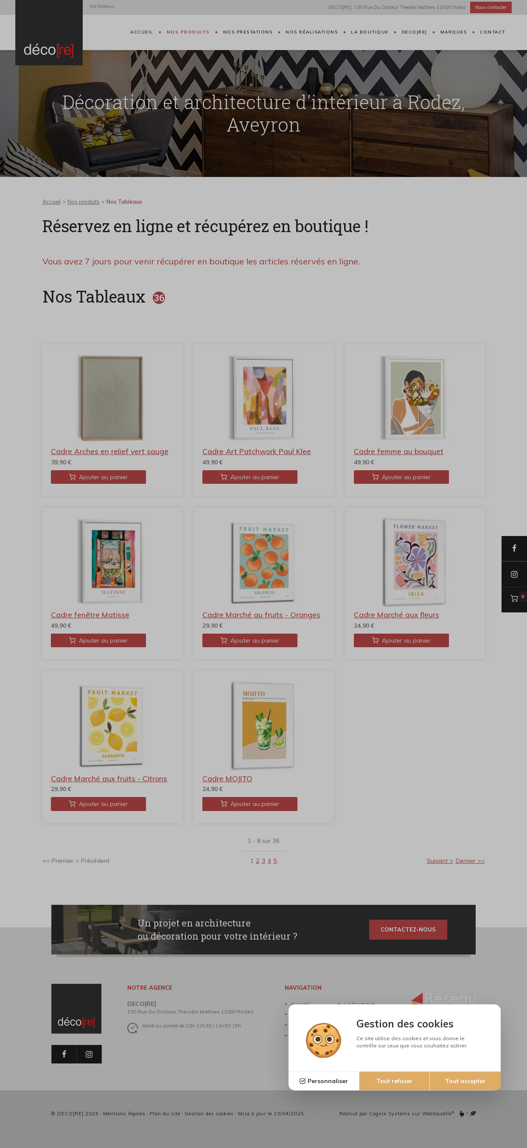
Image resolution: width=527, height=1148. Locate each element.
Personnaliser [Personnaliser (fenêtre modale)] (328, 1081)
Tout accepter (465, 1081)
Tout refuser (394, 1081)
